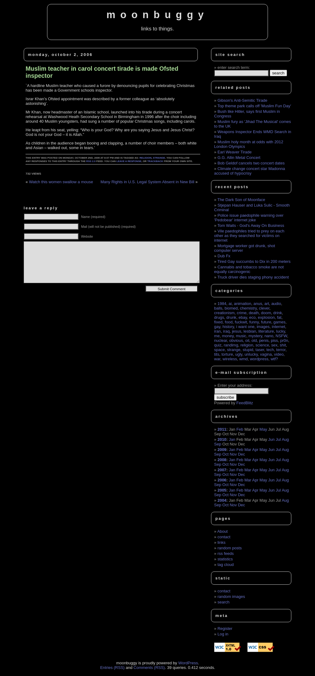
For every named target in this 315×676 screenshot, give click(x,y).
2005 (221, 490)
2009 (221, 449)
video (279, 354)
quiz (217, 345)
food (229, 322)
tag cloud (225, 564)
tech (270, 349)
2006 (221, 480)
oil (247, 340)
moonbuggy (157, 14)
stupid (248, 349)
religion (145, 157)
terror (280, 349)
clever (264, 308)
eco (252, 317)
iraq (226, 331)
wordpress (259, 359)
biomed (231, 308)
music (241, 336)
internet (278, 326)
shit (283, 345)
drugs (219, 317)
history (228, 326)
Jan (232, 439)
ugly (238, 354)
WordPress (188, 663)
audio (276, 303)
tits (216, 354)
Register (224, 628)
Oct (225, 454)
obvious (236, 340)
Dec (241, 454)
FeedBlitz (244, 403)
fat (279, 317)
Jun (271, 439)
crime (242, 312)
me (217, 336)
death (254, 312)
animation (242, 303)
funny (254, 322)
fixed (218, 322)
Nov (233, 454)
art (266, 303)
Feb (239, 429)
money (227, 336)
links (221, 542)
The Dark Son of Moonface (241, 199)
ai (230, 303)
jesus (236, 331)
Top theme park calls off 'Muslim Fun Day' (254, 106)
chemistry (248, 308)
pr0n (284, 340)
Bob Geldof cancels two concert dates (251, 163)
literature (266, 331)
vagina (266, 354)
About (222, 531)
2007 (221, 470)
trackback (155, 161)
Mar (247, 449)
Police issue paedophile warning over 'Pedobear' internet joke (248, 217)
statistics (225, 559)
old (254, 340)
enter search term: (233, 67)
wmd (243, 359)
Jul (278, 439)
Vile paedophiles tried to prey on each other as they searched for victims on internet (249, 236)
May (263, 429)
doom (266, 312)
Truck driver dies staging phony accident (253, 277)
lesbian (250, 331)
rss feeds (225, 553)
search (223, 602)
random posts (229, 548)
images (263, 326)
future (266, 322)
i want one (245, 326)
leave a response (128, 161)
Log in (222, 634)
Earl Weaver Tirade (234, 152)
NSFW (281, 336)
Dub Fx (223, 256)
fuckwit (241, 322)
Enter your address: (234, 385)
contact (223, 537)
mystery (255, 336)
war (217, 359)
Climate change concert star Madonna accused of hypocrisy (249, 171)
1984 (221, 303)
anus (257, 303)
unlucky (251, 354)
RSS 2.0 (90, 161)
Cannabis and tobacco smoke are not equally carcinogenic (249, 269)
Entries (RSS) (112, 667)
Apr (255, 449)
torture (227, 354)
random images (231, 596)
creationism (224, 312)
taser (260, 349)
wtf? (274, 359)
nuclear (220, 340)
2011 (221, 429)
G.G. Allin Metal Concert (238, 157)
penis (264, 340)
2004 (221, 500)
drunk (231, 317)
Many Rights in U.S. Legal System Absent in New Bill (147, 182)
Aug (285, 439)
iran (217, 331)
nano (269, 336)
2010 (221, 439)
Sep (217, 444)
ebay (243, 317)
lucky (280, 331)
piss (274, 340)
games (279, 322)
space (219, 349)
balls (218, 308)
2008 (221, 459)
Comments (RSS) (149, 667)
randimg (231, 345)
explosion (266, 317)
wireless (230, 359)
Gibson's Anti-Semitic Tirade (242, 100)
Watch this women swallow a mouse (61, 182)
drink (277, 312)
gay (217, 326)
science (262, 345)
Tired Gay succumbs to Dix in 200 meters (254, 261)
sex (274, 345)
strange (159, 157)
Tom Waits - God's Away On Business (250, 225)
